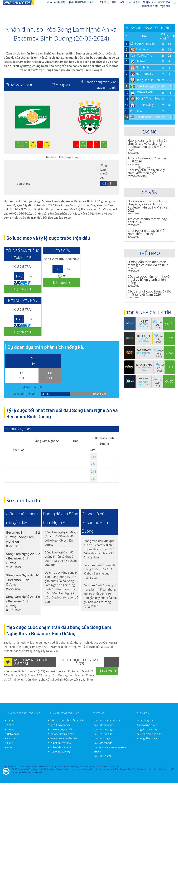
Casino (93, 2)
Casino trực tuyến (147, 725)
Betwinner (13, 734)
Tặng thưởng (76, 2)
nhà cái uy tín (55, 2)
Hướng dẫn (150, 6)
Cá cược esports (103, 743)
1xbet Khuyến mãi (60, 752)
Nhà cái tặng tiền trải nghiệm (67, 720)
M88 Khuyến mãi (60, 725)
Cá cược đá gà (102, 738)
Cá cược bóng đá (103, 725)
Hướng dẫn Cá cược (148, 738)
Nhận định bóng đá (156, 2)
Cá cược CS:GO (102, 756)
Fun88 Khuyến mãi (61, 729)
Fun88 (10, 743)
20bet (10, 725)
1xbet (10, 720)
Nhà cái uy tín (145, 720)
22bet (10, 729)
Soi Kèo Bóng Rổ (103, 734)
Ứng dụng (133, 2)
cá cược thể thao (112, 2)
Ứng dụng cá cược (147, 729)
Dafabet (11, 738)
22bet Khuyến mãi (60, 743)
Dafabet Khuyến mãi (62, 734)
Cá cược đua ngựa (104, 729)
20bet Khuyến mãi (60, 747)
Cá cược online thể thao (107, 720)
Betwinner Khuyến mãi (63, 738)
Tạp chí (165, 6)
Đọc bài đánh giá (143, 325)
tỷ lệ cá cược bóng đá (149, 734)
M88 (9, 747)
